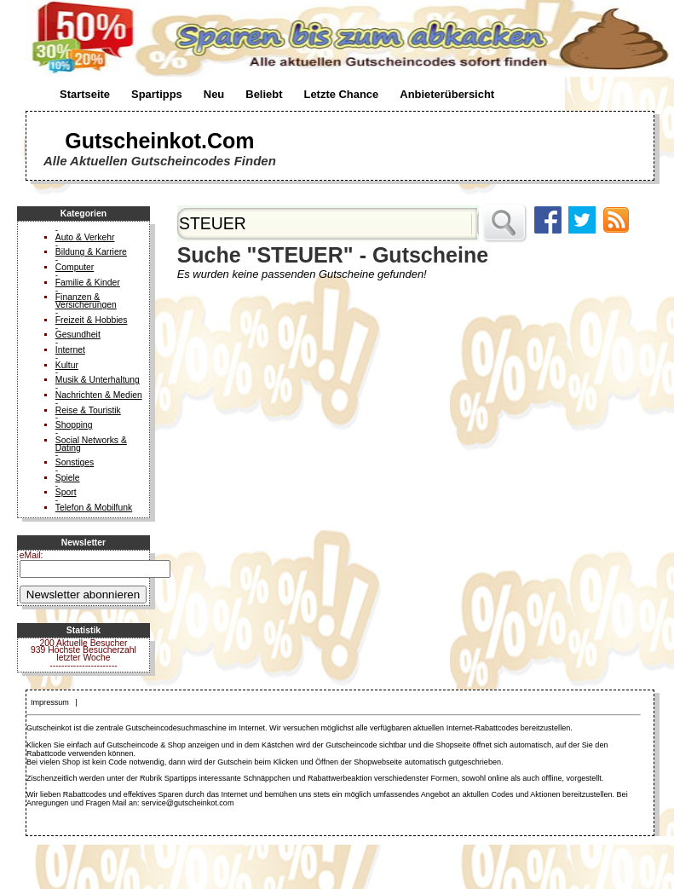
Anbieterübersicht (447, 94)
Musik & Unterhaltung (97, 379)
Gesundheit (78, 334)
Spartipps (156, 94)
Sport (66, 492)
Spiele (67, 477)
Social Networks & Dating (91, 444)
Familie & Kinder (87, 282)
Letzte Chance (340, 94)
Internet (70, 350)
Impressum (50, 702)
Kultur (66, 365)
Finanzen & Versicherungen (86, 300)
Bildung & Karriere (91, 252)
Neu (214, 94)
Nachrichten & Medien (98, 395)
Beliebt (263, 94)
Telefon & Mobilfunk (93, 507)
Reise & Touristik (88, 410)
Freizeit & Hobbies (91, 320)
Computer (74, 267)
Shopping (74, 425)
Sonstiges (75, 462)
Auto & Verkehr (85, 237)
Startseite (85, 94)
